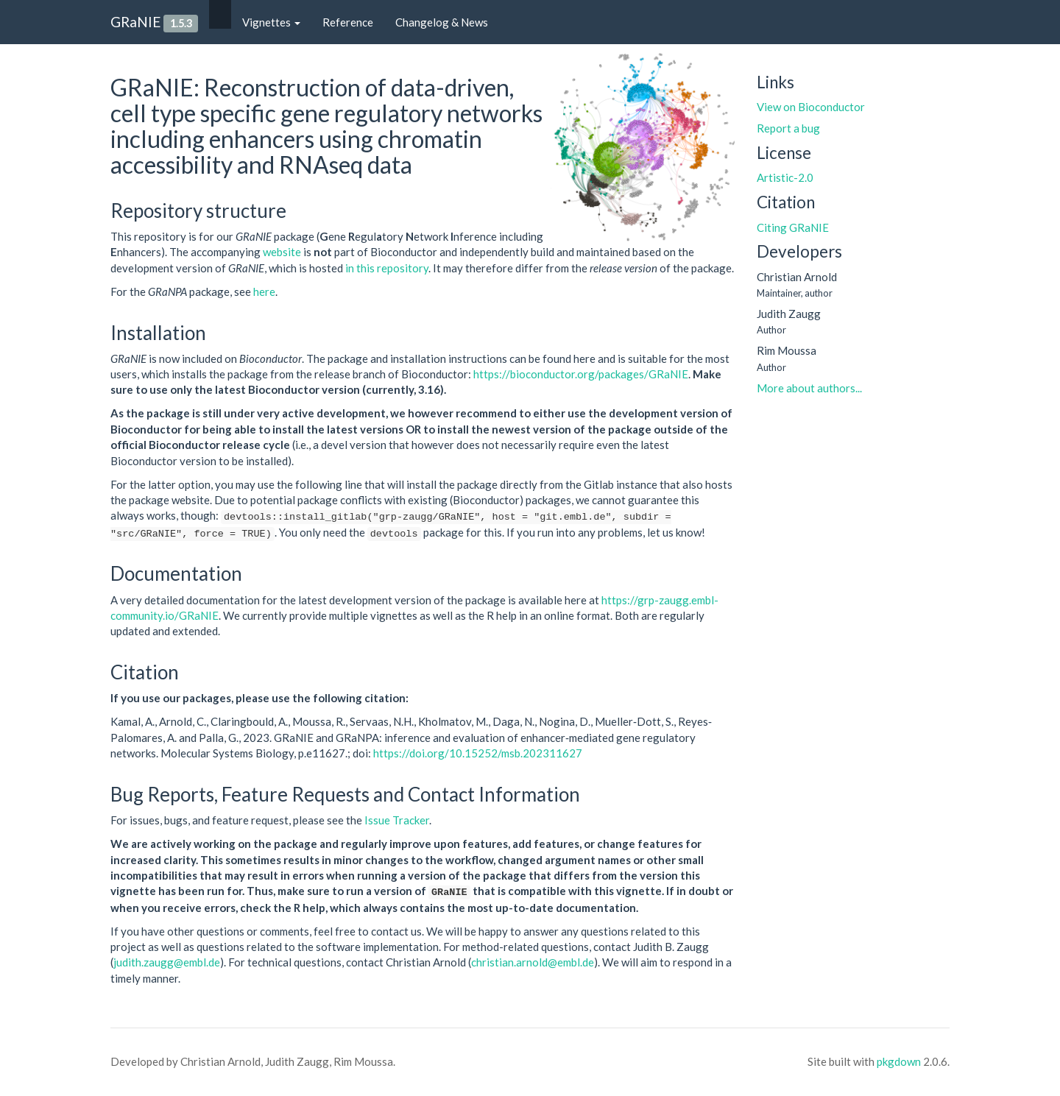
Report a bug (788, 128)
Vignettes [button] (271, 22)
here (264, 291)
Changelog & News (441, 22)
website (282, 251)
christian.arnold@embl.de (532, 962)
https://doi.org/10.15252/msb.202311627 (477, 753)
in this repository (386, 268)
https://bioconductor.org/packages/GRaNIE (580, 374)
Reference (347, 22)
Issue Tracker (396, 820)
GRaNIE (135, 21)
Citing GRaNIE (793, 227)
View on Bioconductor (811, 106)
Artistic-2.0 (785, 177)
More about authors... (809, 388)
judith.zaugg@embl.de (166, 962)
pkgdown (899, 1061)
